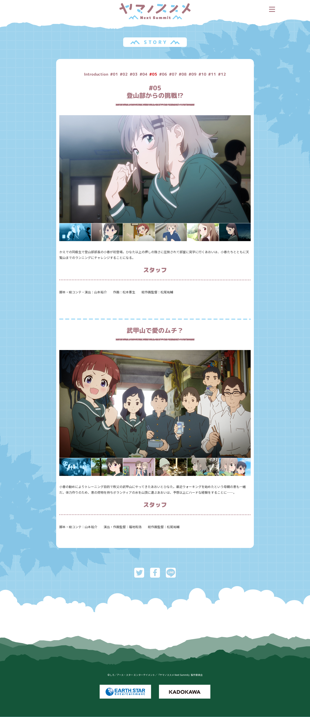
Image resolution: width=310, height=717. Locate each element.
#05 (154, 74)
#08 (184, 74)
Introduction (96, 74)
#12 (223, 74)
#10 (203, 74)
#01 (114, 74)
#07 (174, 74)
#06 (164, 74)
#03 (134, 74)
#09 (194, 74)
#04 (144, 74)
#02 (124, 74)
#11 (213, 74)
